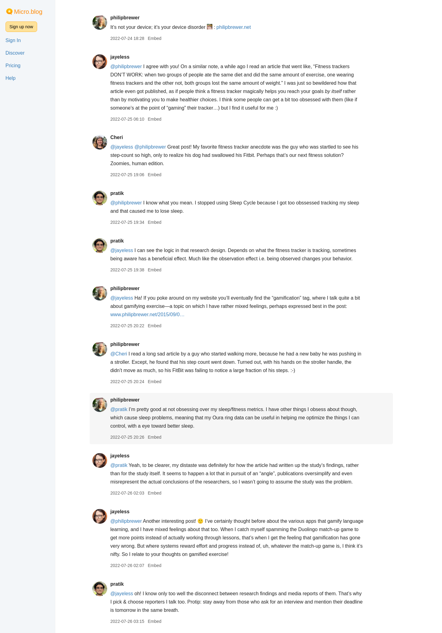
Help (11, 78)
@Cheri (126, 353)
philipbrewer (132, 17)
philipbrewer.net (241, 27)
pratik (124, 193)
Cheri (124, 137)
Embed (162, 38)
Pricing (13, 65)
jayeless (127, 57)
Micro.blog (28, 11)
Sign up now (21, 26)
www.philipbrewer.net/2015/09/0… (155, 314)
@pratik (126, 409)
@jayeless (129, 147)
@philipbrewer (133, 66)
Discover (15, 53)
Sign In (13, 40)
